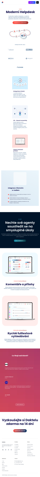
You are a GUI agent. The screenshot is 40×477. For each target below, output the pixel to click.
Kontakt (3, 469)
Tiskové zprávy (4, 465)
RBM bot (16, 452)
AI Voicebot (17, 446)
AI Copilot (16, 447)
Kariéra (3, 462)
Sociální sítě (29, 452)
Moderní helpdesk (30, 449)
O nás (3, 461)
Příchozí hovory (30, 446)
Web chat (28, 450)
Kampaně (28, 447)
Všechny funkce (30, 444)
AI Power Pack (17, 449)
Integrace (16, 454)
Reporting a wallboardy (31, 455)
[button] (37, 2)
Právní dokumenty (5, 470)
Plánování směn (30, 454)
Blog (3, 464)
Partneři (3, 467)
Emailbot (16, 450)
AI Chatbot (16, 444)
